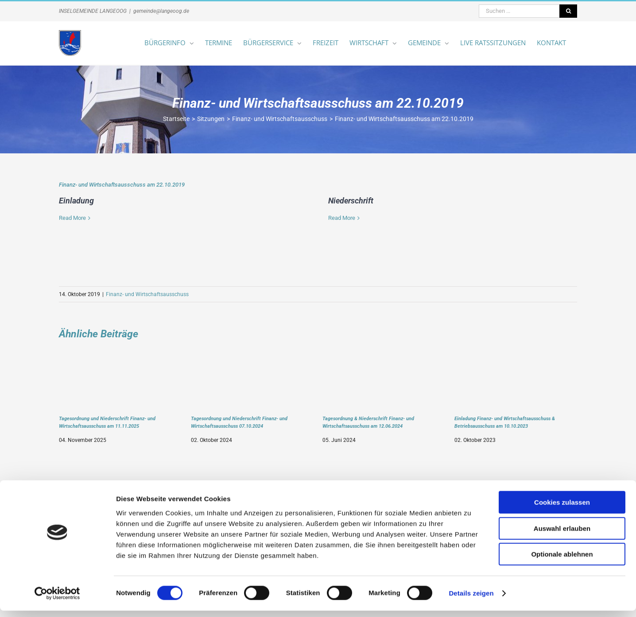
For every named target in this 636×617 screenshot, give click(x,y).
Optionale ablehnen (562, 560)
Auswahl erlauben (562, 535)
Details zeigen (471, 599)
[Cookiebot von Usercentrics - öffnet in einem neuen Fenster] (57, 599)
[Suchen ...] (519, 11)
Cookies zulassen (562, 508)
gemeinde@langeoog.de (161, 11)
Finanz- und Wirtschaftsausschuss (147, 294)
